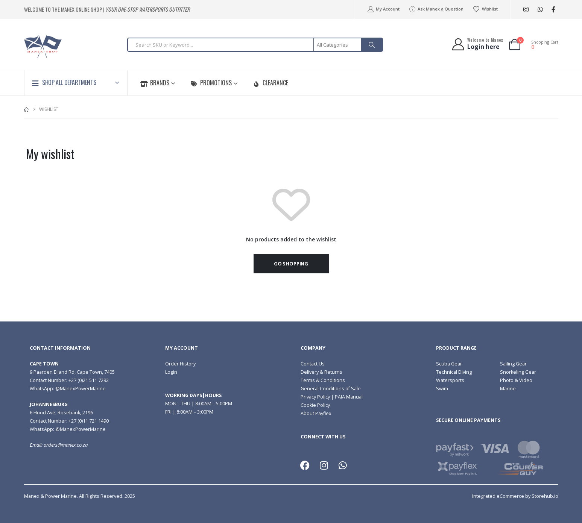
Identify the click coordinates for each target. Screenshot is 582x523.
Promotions (211, 82)
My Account (383, 9)
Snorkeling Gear (518, 372)
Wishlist (485, 9)
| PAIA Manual (346, 397)
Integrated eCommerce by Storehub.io (515, 496)
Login (171, 372)
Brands (154, 82)
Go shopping (291, 263)
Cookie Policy (315, 405)
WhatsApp (540, 9)
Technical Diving (454, 372)
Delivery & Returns (321, 372)
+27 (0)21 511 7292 (88, 380)
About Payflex (316, 413)
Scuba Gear (449, 364)
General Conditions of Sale (331, 388)
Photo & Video (516, 380)
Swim (442, 388)
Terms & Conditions (323, 380)
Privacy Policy (315, 397)
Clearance (270, 82)
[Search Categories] (337, 44)
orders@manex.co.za (66, 445)
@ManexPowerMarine (80, 388)
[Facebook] (553, 9)
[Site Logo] (43, 46)
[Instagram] (526, 9)
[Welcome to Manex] (477, 44)
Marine (508, 388)
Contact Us (313, 364)
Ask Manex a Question (436, 9)
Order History (180, 364)
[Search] (371, 44)
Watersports (450, 380)
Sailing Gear (513, 364)
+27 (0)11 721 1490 (88, 421)
